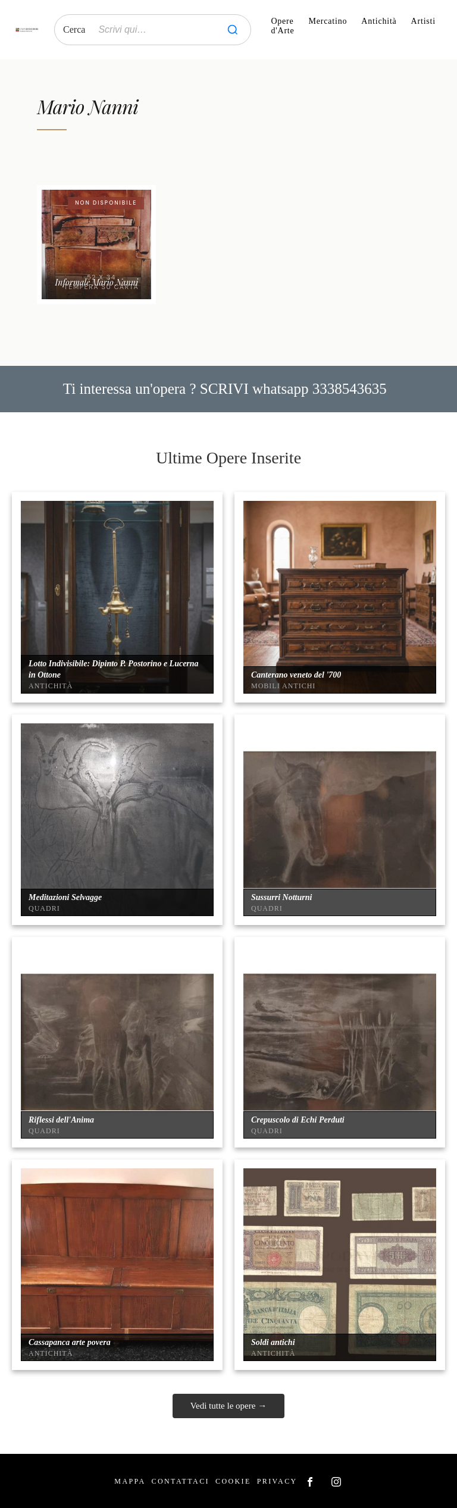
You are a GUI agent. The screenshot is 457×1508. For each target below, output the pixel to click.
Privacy (277, 1481)
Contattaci (180, 1481)
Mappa (129, 1481)
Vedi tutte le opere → (228, 1405)
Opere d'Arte (282, 26)
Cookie (233, 1481)
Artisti (423, 21)
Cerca (74, 29)
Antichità (378, 21)
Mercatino (328, 21)
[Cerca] (232, 29)
